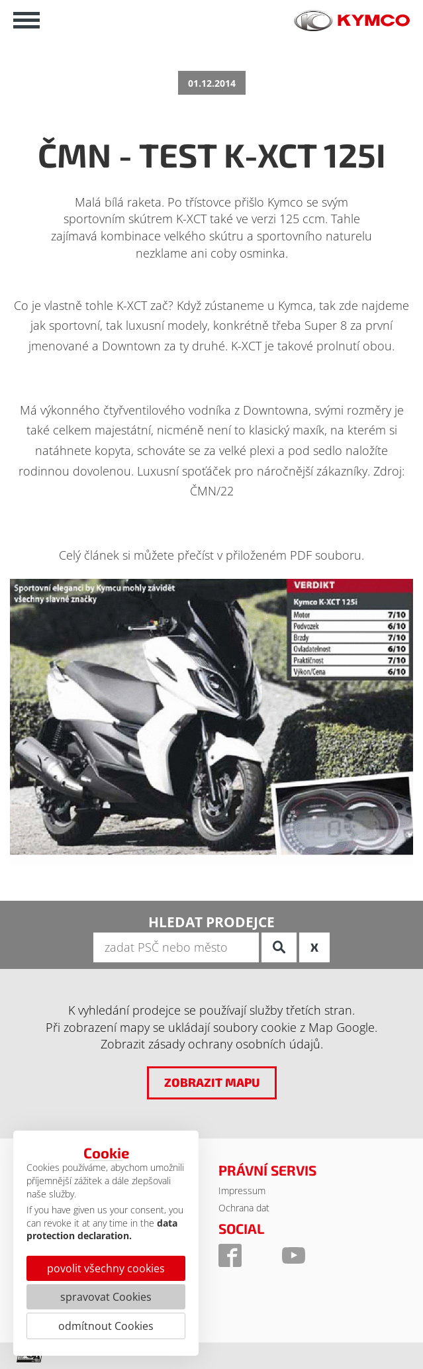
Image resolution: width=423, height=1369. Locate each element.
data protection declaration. (101, 1229)
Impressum (241, 1190)
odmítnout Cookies (106, 1326)
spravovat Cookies (106, 1297)
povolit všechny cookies (106, 1268)
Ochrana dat (243, 1207)
